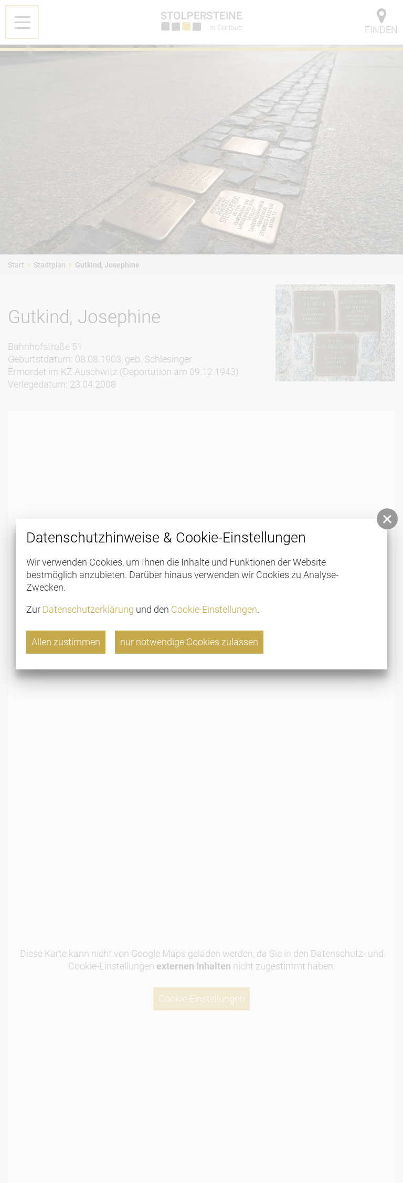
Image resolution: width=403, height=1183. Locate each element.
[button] (387, 518)
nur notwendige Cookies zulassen (189, 641)
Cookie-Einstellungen (214, 609)
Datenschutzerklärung (88, 609)
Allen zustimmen (65, 641)
